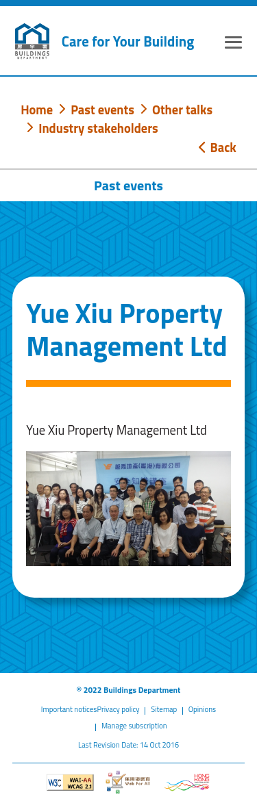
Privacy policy (118, 709)
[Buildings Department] (32, 41)
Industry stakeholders (98, 128)
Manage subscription (134, 725)
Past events (102, 109)
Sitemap (164, 709)
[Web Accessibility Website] (128, 781)
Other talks (182, 109)
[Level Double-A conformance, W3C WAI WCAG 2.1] (70, 782)
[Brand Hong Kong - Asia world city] (187, 782)
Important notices (69, 709)
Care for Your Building (128, 41)
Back (217, 147)
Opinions (202, 709)
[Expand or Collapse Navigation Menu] (233, 44)
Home (37, 109)
